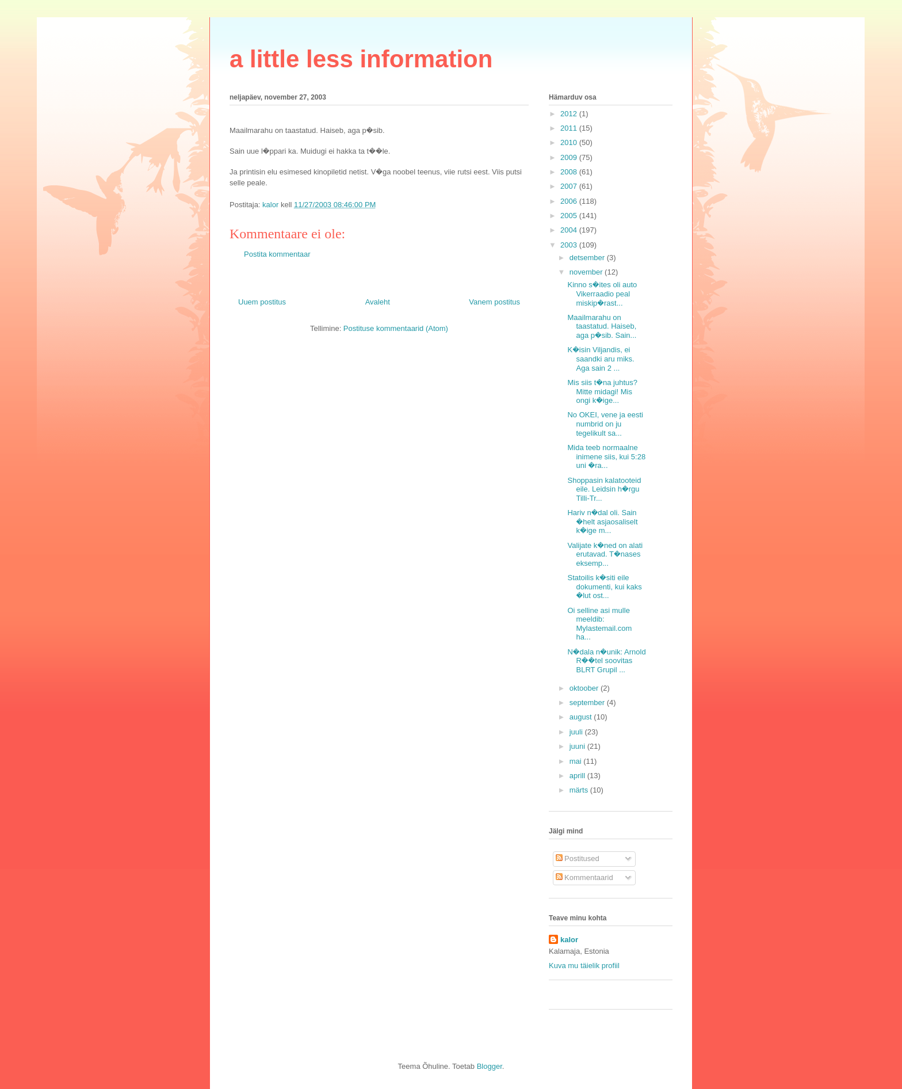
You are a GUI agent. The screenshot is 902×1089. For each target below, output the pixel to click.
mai (577, 761)
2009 (569, 157)
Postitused (577, 858)
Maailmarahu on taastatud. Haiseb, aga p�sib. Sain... (601, 326)
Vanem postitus (494, 302)
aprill (578, 775)
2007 (569, 186)
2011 (569, 128)
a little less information (361, 59)
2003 (569, 245)
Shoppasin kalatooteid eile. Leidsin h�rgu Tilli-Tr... (604, 489)
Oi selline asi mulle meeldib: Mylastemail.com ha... (599, 624)
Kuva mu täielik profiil (584, 965)
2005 (569, 215)
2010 (569, 142)
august (582, 717)
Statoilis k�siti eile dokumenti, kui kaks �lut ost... (604, 586)
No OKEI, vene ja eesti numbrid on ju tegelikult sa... (605, 423)
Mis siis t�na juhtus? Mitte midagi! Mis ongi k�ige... (602, 391)
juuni (578, 746)
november (587, 272)
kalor (569, 939)
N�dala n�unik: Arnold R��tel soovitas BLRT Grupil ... (606, 661)
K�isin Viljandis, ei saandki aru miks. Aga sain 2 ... (600, 358)
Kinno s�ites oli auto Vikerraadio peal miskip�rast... (602, 293)
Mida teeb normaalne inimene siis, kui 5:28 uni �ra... (606, 456)
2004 (569, 230)
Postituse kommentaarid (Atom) (395, 328)
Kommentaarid (584, 877)
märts (580, 790)
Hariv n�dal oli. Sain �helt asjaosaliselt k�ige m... (602, 521)
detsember (588, 257)
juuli (577, 732)
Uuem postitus (262, 302)
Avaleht (377, 302)
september (588, 702)
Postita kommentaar (277, 254)
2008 (569, 171)
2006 (569, 201)
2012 (569, 113)
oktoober (585, 688)
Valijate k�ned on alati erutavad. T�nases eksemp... (605, 554)
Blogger (489, 1066)
